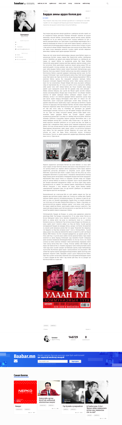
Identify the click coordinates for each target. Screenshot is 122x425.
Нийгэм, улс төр (42, 3)
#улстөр (46, 325)
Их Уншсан (19, 57)
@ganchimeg (24, 36)
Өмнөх (45, 11)
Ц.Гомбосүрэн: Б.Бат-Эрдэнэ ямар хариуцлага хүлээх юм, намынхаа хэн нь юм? (97, 409)
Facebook (18, 47)
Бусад (70, 3)
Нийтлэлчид (86, 3)
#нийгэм (66, 409)
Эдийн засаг (52, 3)
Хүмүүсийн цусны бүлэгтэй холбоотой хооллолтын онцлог (47, 400)
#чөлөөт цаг (19, 409)
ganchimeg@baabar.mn (22, 49)
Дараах (88, 11)
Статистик (77, 3)
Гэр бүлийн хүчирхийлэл (73, 406)
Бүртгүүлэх (75, 361)
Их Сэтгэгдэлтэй (20, 59)
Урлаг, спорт (62, 3)
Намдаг (18, 406)
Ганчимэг (46, 18)
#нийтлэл (53, 325)
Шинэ (17, 55)
